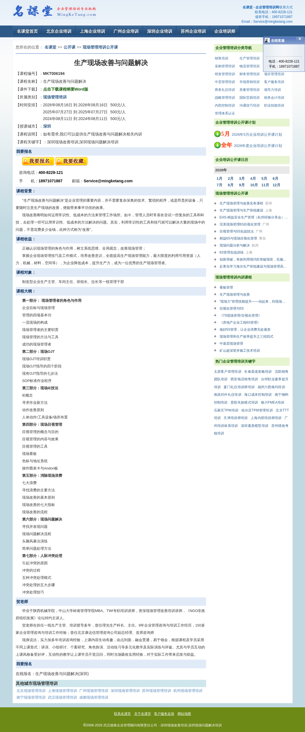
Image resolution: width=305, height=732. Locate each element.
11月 (265, 185)
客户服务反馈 (164, 714)
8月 (231, 185)
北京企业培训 (58, 31)
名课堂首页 (27, 31)
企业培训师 (224, 31)
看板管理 (226, 287)
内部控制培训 (225, 105)
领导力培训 (272, 90)
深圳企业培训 (159, 31)
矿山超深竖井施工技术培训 (240, 351)
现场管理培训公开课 (100, 47)
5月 (264, 178)
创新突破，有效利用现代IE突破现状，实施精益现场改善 (255, 259)
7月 (219, 185)
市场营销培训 (249, 82)
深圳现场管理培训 (125, 691)
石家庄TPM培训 (226, 410)
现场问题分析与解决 (239, 245)
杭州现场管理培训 (187, 691)
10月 (254, 185)
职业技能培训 (274, 105)
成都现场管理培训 (93, 697)
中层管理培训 (225, 82)
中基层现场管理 (231, 344)
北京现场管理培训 (31, 691)
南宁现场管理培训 (31, 697)
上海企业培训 (92, 31)
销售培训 (221, 58)
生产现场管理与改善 (235, 294)
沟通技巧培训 (249, 105)
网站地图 (184, 714)
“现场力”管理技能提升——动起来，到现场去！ (254, 301)
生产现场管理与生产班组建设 (246, 210)
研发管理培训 (225, 74)
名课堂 (50, 47)
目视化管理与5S (232, 308)
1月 (219, 178)
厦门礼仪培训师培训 (239, 387)
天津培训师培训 (235, 418)
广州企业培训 (126, 31)
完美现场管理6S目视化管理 (244, 224)
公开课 (69, 47)
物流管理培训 (249, 66)
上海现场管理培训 (62, 691)
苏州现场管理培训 (156, 691)
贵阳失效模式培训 (244, 402)
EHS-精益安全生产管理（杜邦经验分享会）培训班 (255, 217)
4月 (253, 178)
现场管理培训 (55, 97)
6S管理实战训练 (236, 252)
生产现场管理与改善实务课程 (246, 203)
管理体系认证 (225, 113)
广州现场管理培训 (93, 691)
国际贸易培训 (249, 98)
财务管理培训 (249, 74)
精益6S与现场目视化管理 (243, 238)
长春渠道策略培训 (258, 372)
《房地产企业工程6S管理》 (240, 322)
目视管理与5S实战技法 (241, 231)
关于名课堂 (142, 714)
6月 (275, 178)
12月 (276, 185)
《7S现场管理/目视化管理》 (241, 315)
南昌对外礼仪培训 (227, 395)
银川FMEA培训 (273, 402)
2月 (231, 178)
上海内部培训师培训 (266, 418)
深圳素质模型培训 (254, 426)
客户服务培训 (274, 82)
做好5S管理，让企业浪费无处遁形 (245, 330)
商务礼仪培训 (225, 90)
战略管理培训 (225, 98)
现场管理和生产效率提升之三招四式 (246, 337)
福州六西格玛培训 (271, 387)
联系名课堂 (122, 714)
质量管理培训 (249, 90)
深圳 (47, 126)
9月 (242, 185)
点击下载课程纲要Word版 (66, 89)
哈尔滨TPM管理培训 (257, 410)
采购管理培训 (225, 66)
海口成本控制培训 (258, 395)
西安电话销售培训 (244, 379)
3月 (242, 178)
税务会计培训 (274, 98)
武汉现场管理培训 (62, 697)
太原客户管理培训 (227, 372)
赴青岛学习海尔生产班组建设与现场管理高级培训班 (255, 266)
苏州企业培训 (193, 31)
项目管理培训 (274, 74)
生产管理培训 (249, 58)
